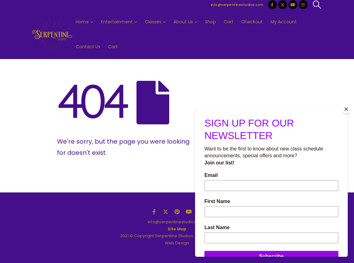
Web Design (177, 243)
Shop (210, 22)
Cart (228, 22)
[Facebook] (272, 4)
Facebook (154, 211)
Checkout (252, 22)
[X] (282, 4)
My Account (283, 22)
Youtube (188, 211)
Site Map (177, 229)
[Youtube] (293, 4)
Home (82, 22)
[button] (317, 5)
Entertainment (117, 22)
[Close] (346, 109)
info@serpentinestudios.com (237, 4)
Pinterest (177, 211)
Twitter (165, 211)
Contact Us (88, 47)
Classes (153, 22)
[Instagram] (303, 4)
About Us (183, 22)
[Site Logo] (52, 34)
